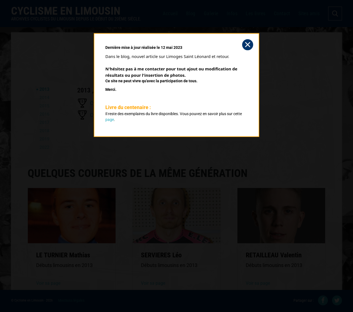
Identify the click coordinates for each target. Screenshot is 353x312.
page (109, 119)
